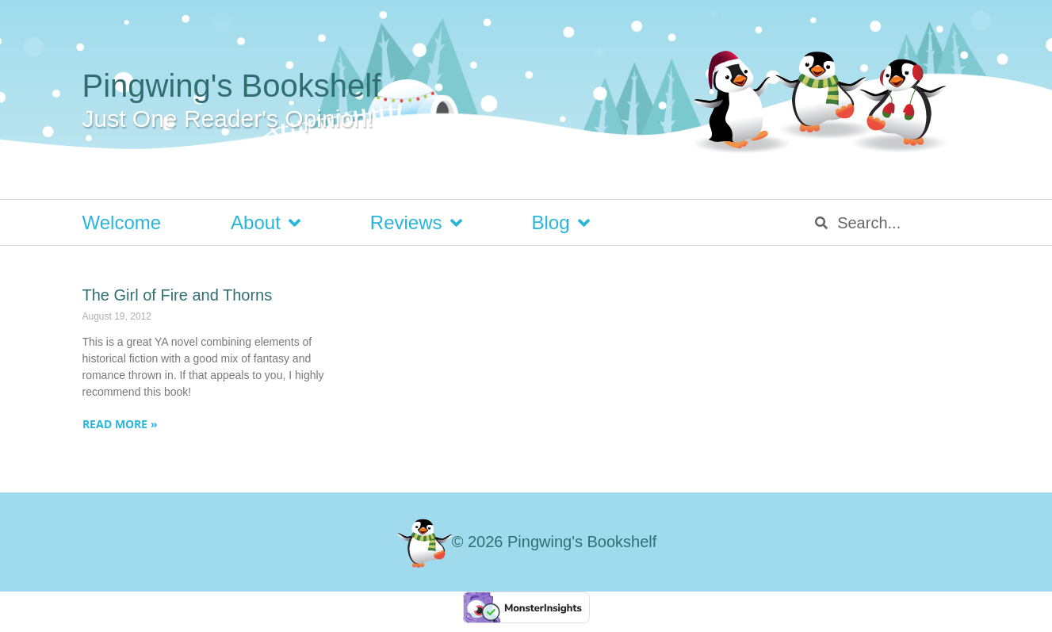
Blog (561, 222)
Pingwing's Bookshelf (231, 85)
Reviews (416, 222)
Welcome (122, 222)
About (265, 222)
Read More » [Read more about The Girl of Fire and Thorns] (120, 423)
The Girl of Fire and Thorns (177, 295)
